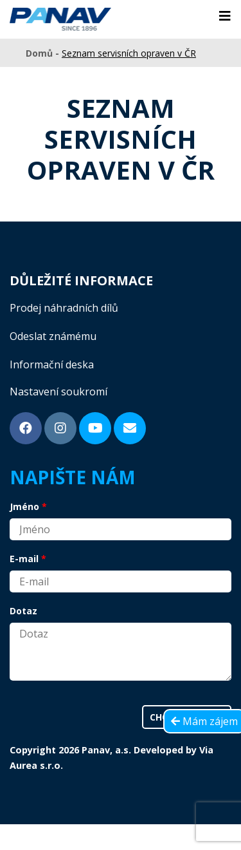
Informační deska (52, 364)
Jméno (24, 506)
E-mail (24, 558)
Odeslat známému (53, 336)
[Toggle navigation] (225, 16)
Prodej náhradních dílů (64, 308)
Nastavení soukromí (58, 391)
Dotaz (23, 611)
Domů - (44, 53)
